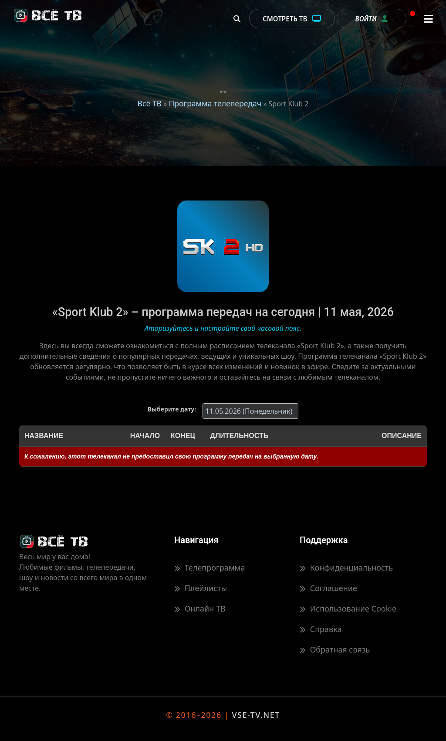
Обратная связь (335, 649)
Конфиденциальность (346, 567)
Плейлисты (200, 588)
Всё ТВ (149, 103)
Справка (320, 629)
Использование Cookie (348, 608)
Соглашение (328, 588)
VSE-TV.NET (256, 715)
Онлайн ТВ (200, 608)
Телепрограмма (209, 567)
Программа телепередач (215, 103)
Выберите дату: (172, 409)
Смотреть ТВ (292, 18)
